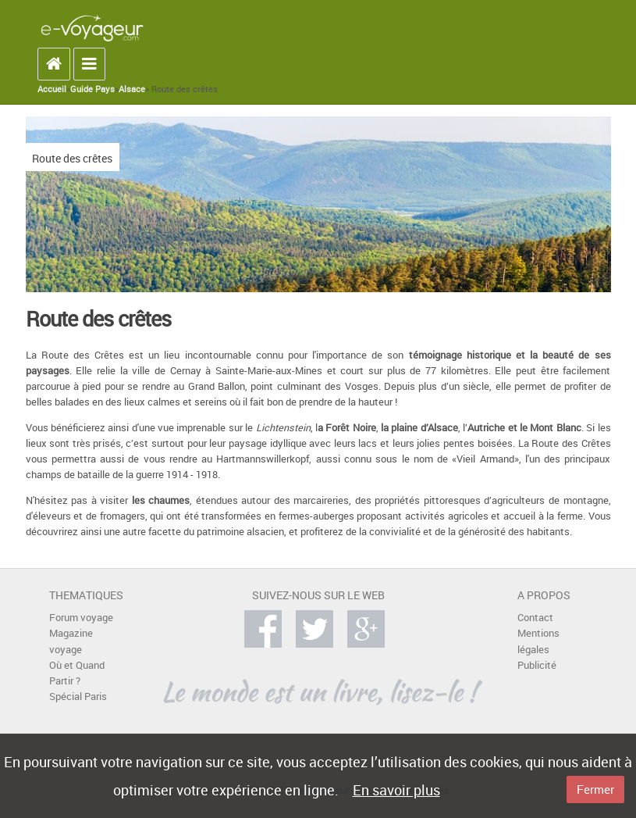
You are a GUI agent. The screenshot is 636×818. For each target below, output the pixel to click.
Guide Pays (92, 89)
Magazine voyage (71, 641)
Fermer (595, 789)
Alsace (132, 89)
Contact (535, 617)
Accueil (51, 89)
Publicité (536, 665)
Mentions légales (538, 641)
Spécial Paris (78, 696)
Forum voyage (81, 617)
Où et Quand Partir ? (77, 673)
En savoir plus (396, 789)
